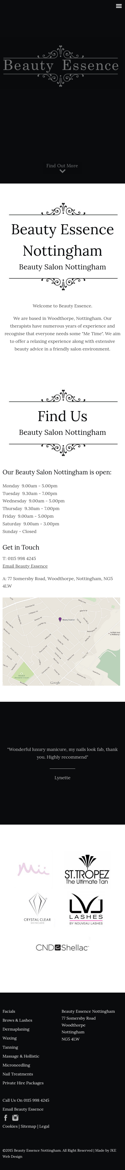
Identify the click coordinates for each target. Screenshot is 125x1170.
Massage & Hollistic (21, 1056)
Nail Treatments (18, 1073)
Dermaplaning (16, 1029)
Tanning (10, 1047)
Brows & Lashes (17, 1020)
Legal (44, 1126)
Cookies (10, 1126)
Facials (9, 1011)
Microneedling (16, 1065)
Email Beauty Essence (25, 566)
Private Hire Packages (23, 1082)
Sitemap (28, 1126)
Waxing (10, 1038)
